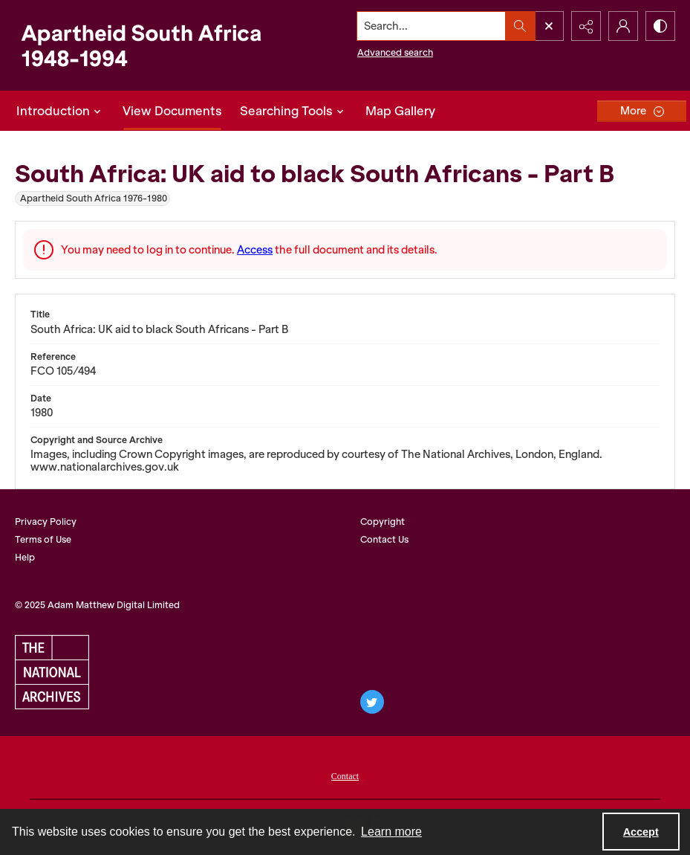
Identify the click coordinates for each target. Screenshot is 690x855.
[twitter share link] (372, 702)
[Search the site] (431, 26)
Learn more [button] (391, 831)
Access (255, 249)
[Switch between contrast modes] (660, 26)
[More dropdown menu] (641, 111)
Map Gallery (400, 110)
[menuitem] (345, 775)
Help (25, 557)
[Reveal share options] (586, 26)
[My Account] (623, 26)
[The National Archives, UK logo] (52, 672)
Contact (345, 776)
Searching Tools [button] (294, 111)
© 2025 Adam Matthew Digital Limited (97, 604)
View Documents (172, 110)
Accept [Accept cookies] (641, 832)
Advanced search (395, 52)
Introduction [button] (60, 111)
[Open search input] (549, 26)
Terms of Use (43, 539)
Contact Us (384, 539)
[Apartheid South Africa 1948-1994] (141, 45)
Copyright (382, 521)
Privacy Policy (46, 521)
